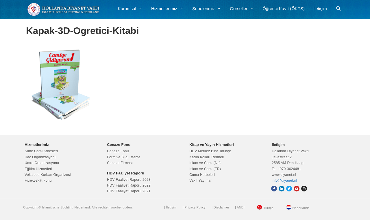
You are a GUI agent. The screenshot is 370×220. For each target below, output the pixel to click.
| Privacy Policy (194, 207)
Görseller (244, 8)
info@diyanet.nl (284, 180)
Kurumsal (132, 8)
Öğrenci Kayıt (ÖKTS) (283, 8)
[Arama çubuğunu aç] (338, 8)
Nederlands (301, 208)
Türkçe (268, 208)
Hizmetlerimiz (169, 8)
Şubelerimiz (208, 8)
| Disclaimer (220, 207)
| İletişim (170, 207)
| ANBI (240, 207)
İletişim (320, 8)
